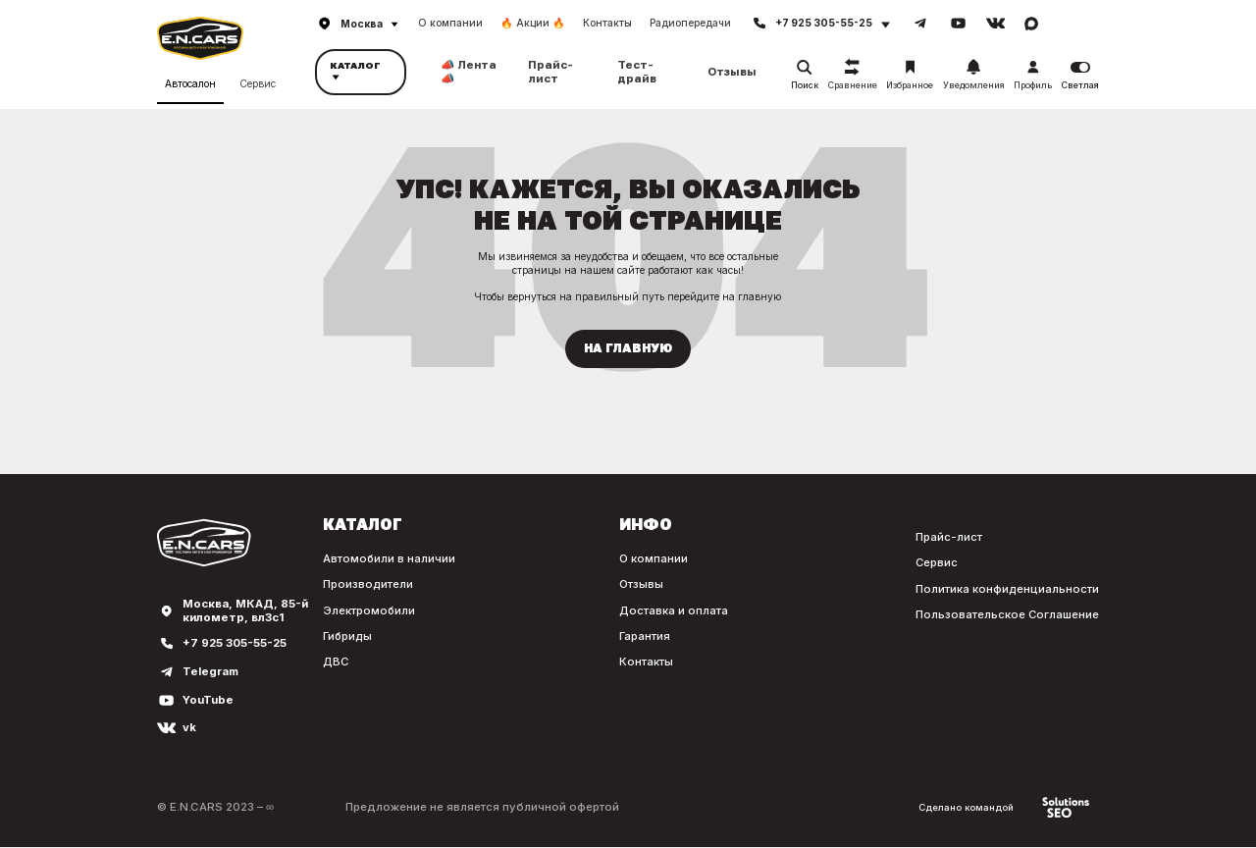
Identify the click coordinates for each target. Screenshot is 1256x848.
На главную (628, 348)
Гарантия (643, 637)
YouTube (208, 700)
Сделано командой (1002, 808)
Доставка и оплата (671, 610)
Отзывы (732, 72)
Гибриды (346, 637)
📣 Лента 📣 (469, 71)
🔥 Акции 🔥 (532, 22)
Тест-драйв (636, 71)
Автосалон (190, 83)
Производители (365, 585)
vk (189, 728)
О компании (450, 22)
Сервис (257, 83)
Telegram (211, 671)
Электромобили (366, 610)
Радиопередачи (690, 22)
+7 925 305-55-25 (235, 644)
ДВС (333, 662)
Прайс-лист (550, 71)
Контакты (607, 22)
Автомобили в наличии (386, 559)
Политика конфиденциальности (1007, 589)
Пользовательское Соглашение (1007, 615)
